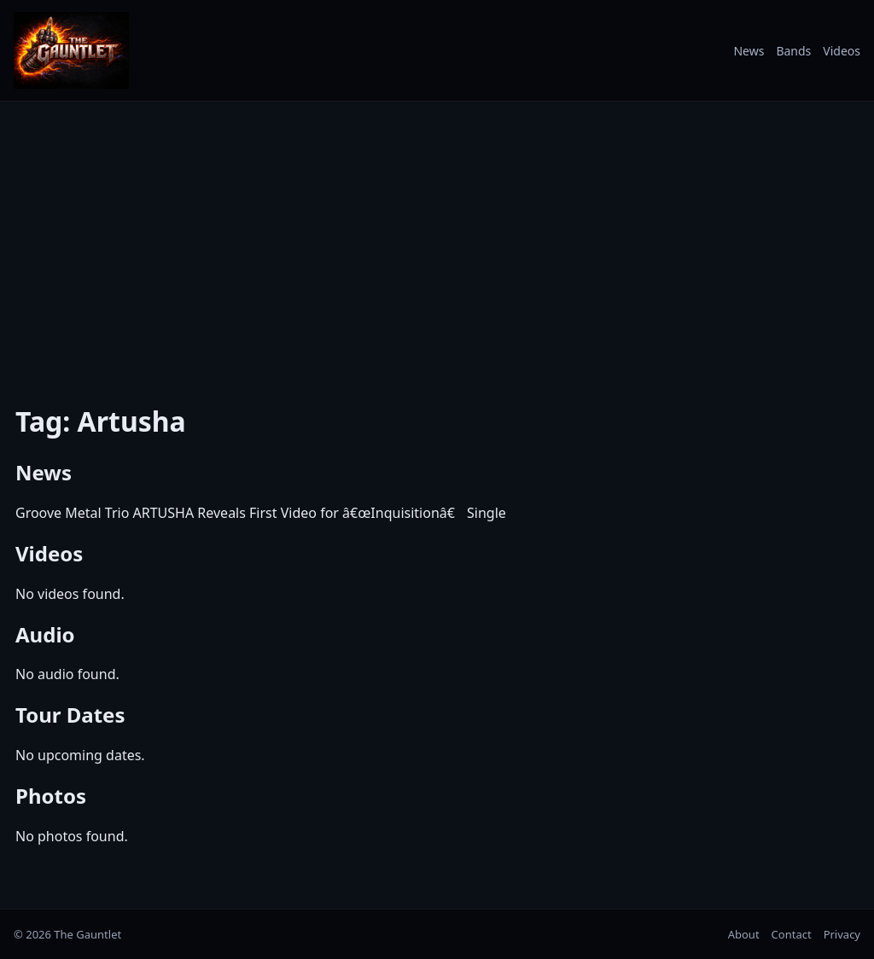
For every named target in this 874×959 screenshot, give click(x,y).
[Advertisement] (437, 241)
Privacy (842, 934)
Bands (793, 51)
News (748, 51)
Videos (841, 51)
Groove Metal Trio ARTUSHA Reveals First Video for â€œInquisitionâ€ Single (260, 512)
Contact (792, 934)
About (744, 934)
